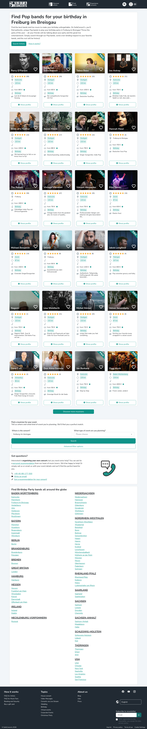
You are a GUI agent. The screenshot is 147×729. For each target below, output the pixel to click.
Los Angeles (80, 674)
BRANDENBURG (20, 548)
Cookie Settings (140, 727)
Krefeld (78, 547)
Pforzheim (15, 513)
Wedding (44, 704)
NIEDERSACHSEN (85, 493)
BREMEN (16, 559)
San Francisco (80, 679)
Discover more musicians (73, 411)
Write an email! (20, 476)
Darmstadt (15, 599)
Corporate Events (47, 712)
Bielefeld (78, 527)
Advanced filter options (73, 446)
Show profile (25, 104)
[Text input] (126, 715)
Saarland (78, 594)
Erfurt (77, 652)
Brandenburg (16, 552)
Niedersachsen (81, 497)
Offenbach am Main (19, 602)
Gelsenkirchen (81, 535)
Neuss (77, 560)
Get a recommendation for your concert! (30, 479)
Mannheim (15, 500)
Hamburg (15, 580)
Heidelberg (16, 505)
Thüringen (79, 649)
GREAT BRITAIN (20, 568)
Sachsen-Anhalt (81, 621)
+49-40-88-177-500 (23, 473)
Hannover (79, 500)
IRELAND (16, 606)
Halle (77, 627)
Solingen (78, 569)
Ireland (14, 610)
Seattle (78, 677)
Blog (79, 696)
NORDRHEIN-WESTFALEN (89, 518)
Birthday (44, 707)
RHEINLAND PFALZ (85, 573)
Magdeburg (79, 624)
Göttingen (79, 513)
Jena (76, 654)
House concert (46, 696)
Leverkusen (80, 549)
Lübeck (78, 638)
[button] (132, 4)
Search (73, 441)
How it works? (34, 43)
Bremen (14, 563)
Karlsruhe (15, 497)
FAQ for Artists (9, 696)
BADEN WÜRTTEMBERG (24, 493)
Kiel (76, 641)
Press (80, 701)
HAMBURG (17, 576)
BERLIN (15, 540)
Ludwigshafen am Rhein (85, 585)
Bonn (77, 530)
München (15, 524)
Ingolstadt (15, 533)
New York (79, 668)
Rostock (14, 621)
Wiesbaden (16, 594)
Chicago (78, 665)
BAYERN (16, 520)
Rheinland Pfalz (81, 577)
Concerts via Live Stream (50, 701)
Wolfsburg (79, 511)
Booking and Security (11, 701)
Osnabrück (79, 508)
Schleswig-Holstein (83, 635)
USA (77, 659)
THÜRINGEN (82, 645)
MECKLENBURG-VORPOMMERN (29, 617)
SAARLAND (81, 590)
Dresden (78, 610)
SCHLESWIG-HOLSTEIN (88, 631)
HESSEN (16, 584)
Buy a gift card (9, 704)
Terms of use (128, 727)
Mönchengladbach (82, 552)
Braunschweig (81, 502)
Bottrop (78, 533)
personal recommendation (23, 463)
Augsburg (15, 527)
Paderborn (79, 566)
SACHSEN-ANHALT (85, 617)
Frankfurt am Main (18, 591)
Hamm (77, 541)
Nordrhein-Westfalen (84, 522)
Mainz (77, 582)
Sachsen (78, 605)
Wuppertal (79, 524)
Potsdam (15, 555)
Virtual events (46, 710)
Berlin (13, 544)
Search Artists (19, 44)
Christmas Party (46, 715)
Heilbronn (15, 511)
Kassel (14, 596)
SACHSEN (80, 601)
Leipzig (78, 607)
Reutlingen (16, 516)
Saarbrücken (80, 596)
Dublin (14, 613)
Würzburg (15, 535)
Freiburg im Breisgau (20, 502)
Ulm (13, 508)
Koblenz (78, 580)
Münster (78, 558)
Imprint (109, 727)
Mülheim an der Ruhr (83, 555)
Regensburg (16, 530)
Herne (77, 544)
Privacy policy (118, 727)
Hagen (77, 538)
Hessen (14, 588)
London (14, 571)
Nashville (79, 671)
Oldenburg (79, 505)
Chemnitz (79, 613)
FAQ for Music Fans (11, 699)
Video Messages (47, 699)
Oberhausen (80, 563)
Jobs (79, 699)
